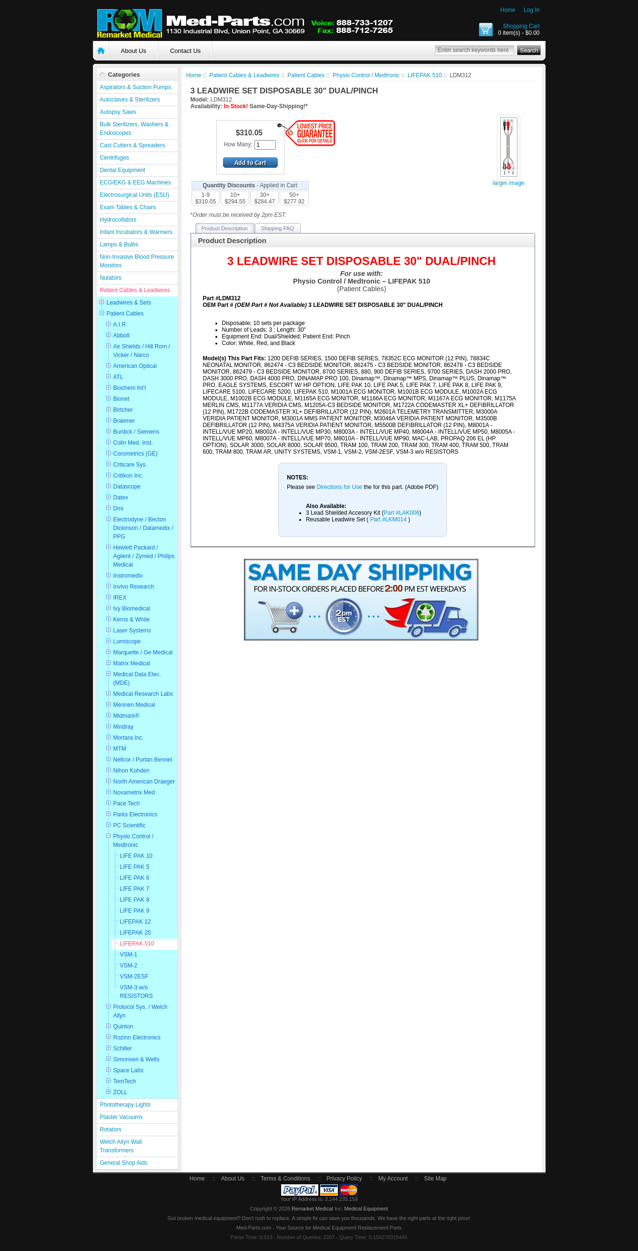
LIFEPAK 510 (137, 943)
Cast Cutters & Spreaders (132, 145)
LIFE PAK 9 (135, 910)
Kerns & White (131, 619)
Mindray (123, 726)
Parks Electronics (135, 814)
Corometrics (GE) (135, 453)
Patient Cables (125, 313)
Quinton (123, 1026)
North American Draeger (144, 781)
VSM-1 (129, 954)
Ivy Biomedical (131, 608)
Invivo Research (133, 586)
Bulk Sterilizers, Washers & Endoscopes (134, 128)
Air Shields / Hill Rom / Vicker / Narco (141, 350)
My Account (393, 1178)
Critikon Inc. (128, 475)
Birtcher (123, 410)
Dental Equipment (122, 170)
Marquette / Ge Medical (143, 652)
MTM (119, 748)
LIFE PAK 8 (135, 899)
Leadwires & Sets (129, 302)
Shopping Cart (521, 26)
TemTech (124, 1081)
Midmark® (126, 715)
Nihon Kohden (131, 770)
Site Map (435, 1178)
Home (508, 10)
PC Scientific (129, 825)
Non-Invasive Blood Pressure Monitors (137, 261)
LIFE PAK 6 (135, 878)
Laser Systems (132, 630)
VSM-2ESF (134, 976)
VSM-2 (129, 965)
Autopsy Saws (118, 112)
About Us (133, 50)
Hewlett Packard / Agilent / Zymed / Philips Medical (144, 556)
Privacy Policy (344, 1178)
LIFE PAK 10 (136, 856)
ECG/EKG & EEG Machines (135, 182)
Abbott (121, 335)
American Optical (135, 366)
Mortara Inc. (128, 737)
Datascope (127, 486)
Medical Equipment (366, 1208)
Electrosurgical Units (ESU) (134, 195)
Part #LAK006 (401, 512)
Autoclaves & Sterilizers (130, 99)
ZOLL (120, 1092)
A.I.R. (120, 324)
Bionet (121, 399)
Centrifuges (114, 157)
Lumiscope (127, 641)
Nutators (111, 278)
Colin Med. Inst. (133, 442)
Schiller (122, 1048)
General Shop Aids (124, 1162)
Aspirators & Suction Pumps (135, 87)
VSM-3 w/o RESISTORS (136, 991)
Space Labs (128, 1070)
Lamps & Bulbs (119, 244)
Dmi (118, 508)
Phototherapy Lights (125, 1104)
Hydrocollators (118, 219)
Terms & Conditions (285, 1178)
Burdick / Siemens (136, 431)
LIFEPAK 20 (135, 932)
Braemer (124, 420)
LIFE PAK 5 (135, 867)
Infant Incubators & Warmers (136, 232)
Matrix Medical (131, 663)
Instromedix (128, 575)
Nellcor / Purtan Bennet (142, 759)
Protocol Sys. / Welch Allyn (140, 1011)
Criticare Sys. (130, 464)
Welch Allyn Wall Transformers (121, 1146)
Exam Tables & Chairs (128, 207)
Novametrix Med (134, 792)
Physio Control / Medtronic (133, 840)
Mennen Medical (134, 705)
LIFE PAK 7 (135, 888)
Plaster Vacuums (121, 1117)
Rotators (111, 1129)
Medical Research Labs (143, 694)
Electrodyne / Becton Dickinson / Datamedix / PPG (143, 528)
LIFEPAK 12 (135, 921)
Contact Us (185, 50)
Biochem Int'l (129, 388)
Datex (120, 497)
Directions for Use (340, 487)
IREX (120, 597)
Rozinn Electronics (137, 1037)
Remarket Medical (312, 1208)
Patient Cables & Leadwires (135, 290)
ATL (118, 377)
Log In (531, 10)
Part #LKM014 (388, 519)
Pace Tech (126, 803)
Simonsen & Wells (136, 1059)
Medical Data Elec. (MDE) (137, 678)
